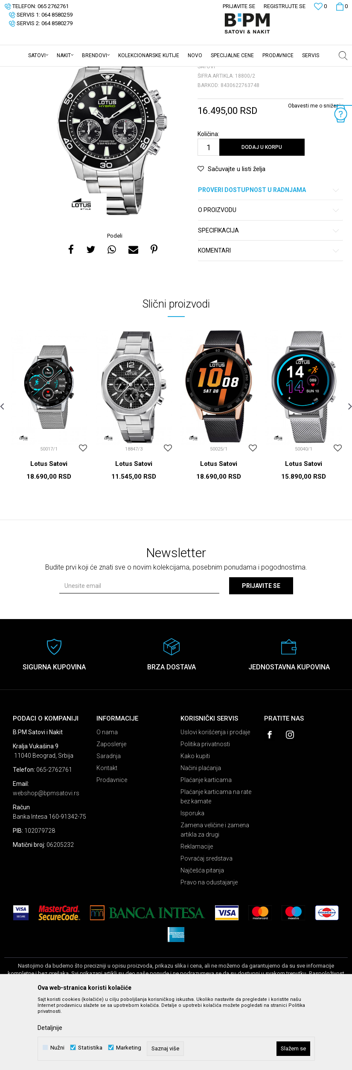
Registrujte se (284, 6)
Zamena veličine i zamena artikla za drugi (214, 896)
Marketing (128, 1047)
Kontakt (106, 834)
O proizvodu (269, 276)
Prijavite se (261, 652)
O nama (107, 798)
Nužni (57, 1047)
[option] (112, 195)
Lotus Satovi (48, 530)
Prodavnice (111, 846)
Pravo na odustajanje (209, 948)
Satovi (89, 72)
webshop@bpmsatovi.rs (46, 859)
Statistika (90, 1047)
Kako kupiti (195, 822)
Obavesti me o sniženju (315, 172)
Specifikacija (269, 297)
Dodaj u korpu (261, 214)
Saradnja (108, 822)
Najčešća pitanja (202, 936)
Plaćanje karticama (206, 846)
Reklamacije (196, 913)
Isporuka (192, 879)
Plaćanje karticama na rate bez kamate (215, 863)
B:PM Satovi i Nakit (26, 72)
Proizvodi (65, 72)
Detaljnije (50, 1027)
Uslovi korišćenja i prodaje (215, 798)
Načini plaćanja (200, 834)
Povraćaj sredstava (206, 925)
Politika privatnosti (205, 810)
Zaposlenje (111, 810)
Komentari (269, 317)
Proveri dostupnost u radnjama (269, 256)
